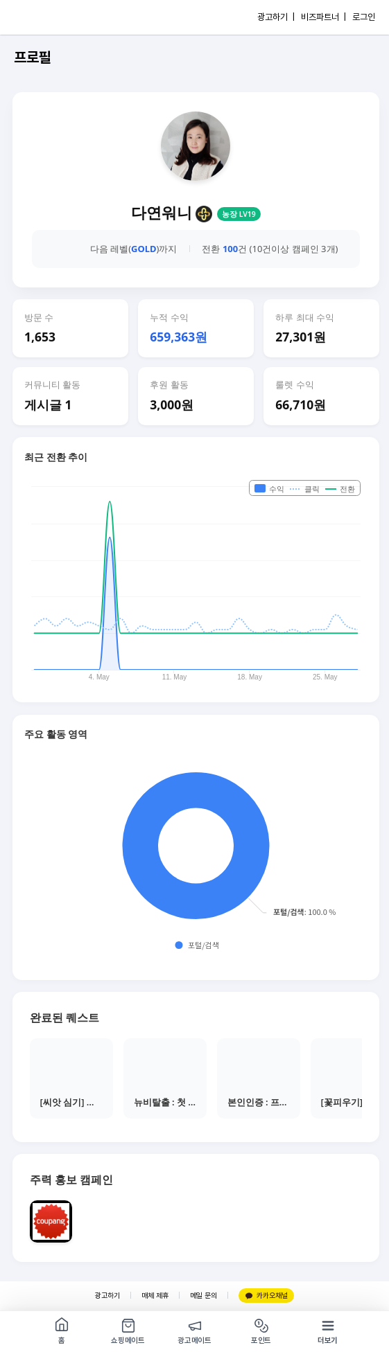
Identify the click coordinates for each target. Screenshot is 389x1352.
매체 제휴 (154, 1295)
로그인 (363, 17)
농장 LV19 (239, 214)
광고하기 (107, 1295)
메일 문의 (203, 1295)
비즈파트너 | (323, 17)
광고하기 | (276, 17)
